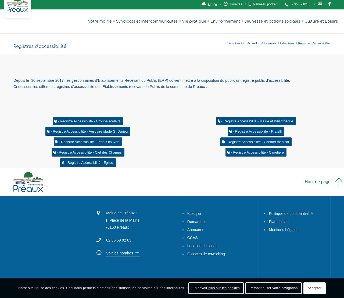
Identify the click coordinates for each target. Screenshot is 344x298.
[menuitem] (100, 21)
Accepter (314, 288)
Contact (320, 5)
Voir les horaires (119, 253)
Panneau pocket (265, 4)
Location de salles (202, 246)
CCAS (192, 238)
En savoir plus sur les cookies (216, 288)
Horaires (236, 4)
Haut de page (318, 181)
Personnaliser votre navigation (274, 288)
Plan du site (279, 221)
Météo (212, 5)
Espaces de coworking (206, 254)
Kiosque (194, 213)
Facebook (329, 5)
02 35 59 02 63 (300, 4)
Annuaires (195, 230)
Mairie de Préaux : (121, 213)
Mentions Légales (284, 230)
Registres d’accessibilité (39, 46)
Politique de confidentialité (291, 213)
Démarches (197, 221)
